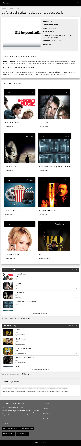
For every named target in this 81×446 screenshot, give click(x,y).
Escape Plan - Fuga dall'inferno (55, 166)
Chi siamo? (46, 403)
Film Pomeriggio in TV (26, 428)
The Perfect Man (13, 254)
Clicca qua (26, 318)
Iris (67, 92)
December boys (13, 210)
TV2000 (30, 180)
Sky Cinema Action (50, 388)
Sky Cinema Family (39, 388)
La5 (32, 224)
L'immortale (10, 166)
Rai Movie (29, 136)
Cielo (67, 136)
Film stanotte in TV (22, 433)
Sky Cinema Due (17, 388)
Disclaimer (46, 414)
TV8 (31, 92)
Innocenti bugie (12, 122)
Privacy (45, 409)
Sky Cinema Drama (20, 391)
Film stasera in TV (9, 433)
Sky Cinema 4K (65, 391)
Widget (45, 419)
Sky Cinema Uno (61, 224)
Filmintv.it (6, 3)
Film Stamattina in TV (10, 428)
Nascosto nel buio (48, 210)
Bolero (42, 254)
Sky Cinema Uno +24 (43, 391)
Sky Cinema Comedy (31, 391)
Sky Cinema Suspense (62, 388)
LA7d (66, 180)
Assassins (44, 122)
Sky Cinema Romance (8, 391)
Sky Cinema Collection (27, 388)
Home (3, 8)
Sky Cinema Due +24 (54, 391)
